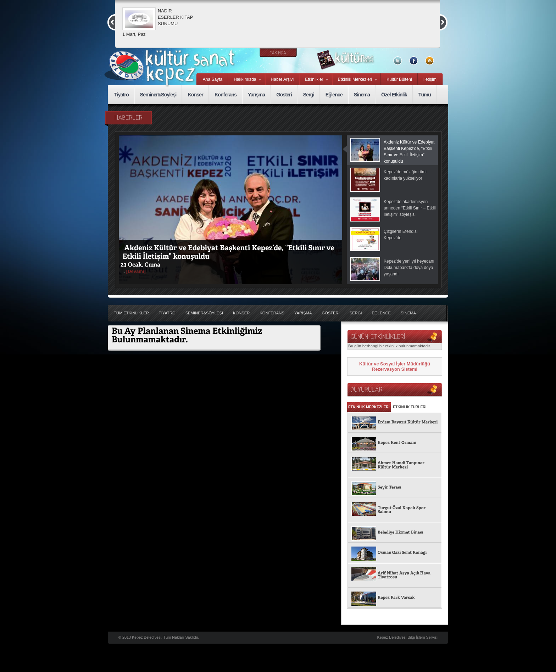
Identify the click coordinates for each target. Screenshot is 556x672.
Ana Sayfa (212, 79)
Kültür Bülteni (399, 79)
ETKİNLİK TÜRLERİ (409, 407)
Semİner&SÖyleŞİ (204, 313)
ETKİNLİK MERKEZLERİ (369, 407)
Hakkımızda (244, 80)
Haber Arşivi (282, 79)
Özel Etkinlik (394, 94)
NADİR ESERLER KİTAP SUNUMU (175, 17)
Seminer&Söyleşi (158, 94)
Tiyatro (121, 94)
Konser (195, 94)
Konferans (226, 94)
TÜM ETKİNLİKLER (131, 313)
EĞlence (381, 313)
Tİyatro (167, 313)
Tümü (424, 94)
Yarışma (256, 94)
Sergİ (356, 313)
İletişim (430, 79)
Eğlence (334, 94)
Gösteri (283, 94)
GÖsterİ (330, 313)
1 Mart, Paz (133, 34)
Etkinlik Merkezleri (355, 80)
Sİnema (408, 313)
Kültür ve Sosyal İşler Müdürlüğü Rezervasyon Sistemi (394, 366)
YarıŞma (303, 313)
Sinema (362, 94)
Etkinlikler (314, 80)
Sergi (308, 94)
